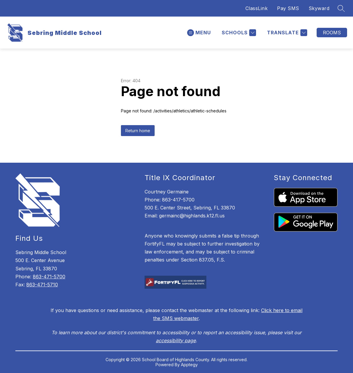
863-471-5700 (49, 277)
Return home (137, 130)
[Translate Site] (286, 32)
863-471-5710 (42, 285)
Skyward (319, 8)
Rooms (332, 32)
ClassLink (256, 8)
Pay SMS (288, 8)
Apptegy (189, 364)
